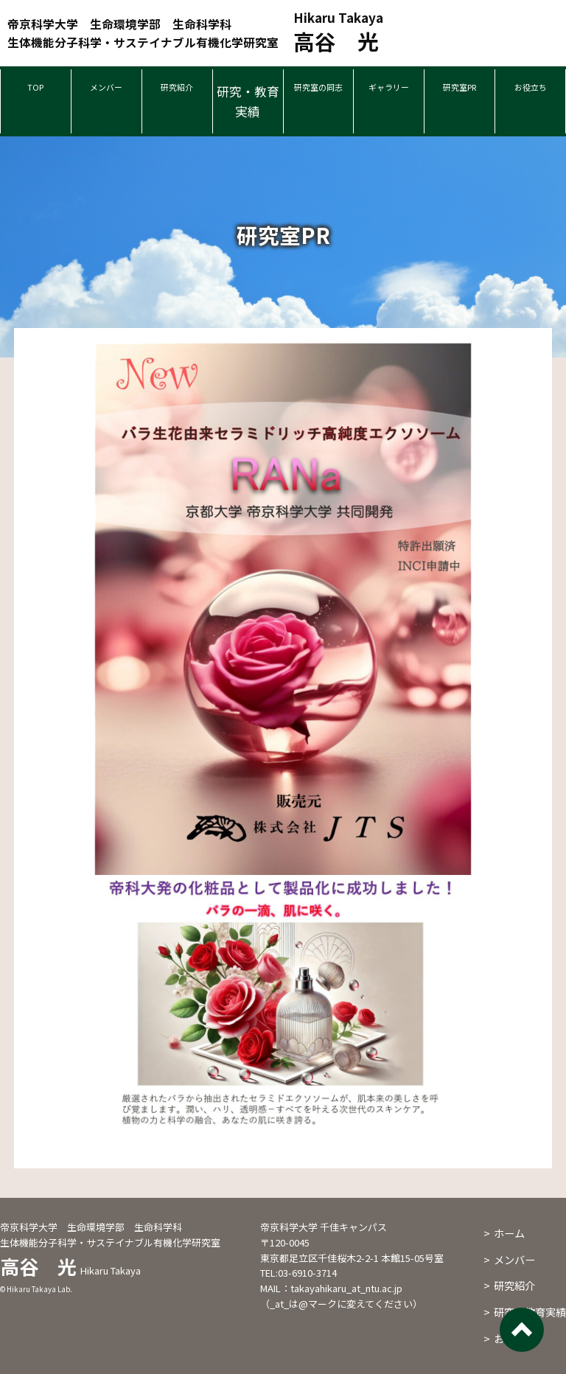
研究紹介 (177, 91)
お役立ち (531, 91)
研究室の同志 (318, 101)
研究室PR (459, 91)
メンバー (106, 91)
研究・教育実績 (248, 101)
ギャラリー (388, 91)
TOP (36, 91)
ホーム (509, 1233)
